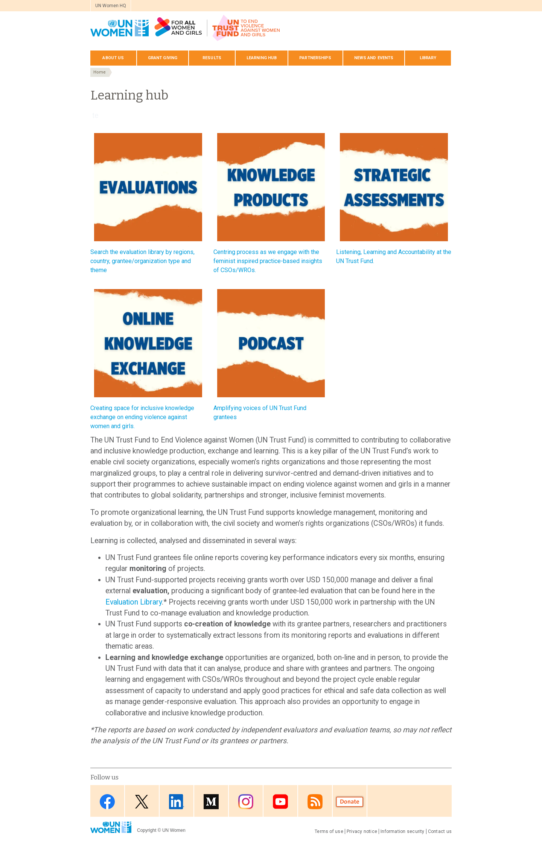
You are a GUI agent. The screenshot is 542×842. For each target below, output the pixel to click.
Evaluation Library (133, 602)
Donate (350, 801)
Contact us (440, 831)
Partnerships (315, 57)
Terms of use (329, 831)
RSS (315, 801)
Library (428, 57)
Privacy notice (362, 831)
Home (99, 72)
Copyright (146, 830)
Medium (211, 801)
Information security (403, 831)
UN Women (174, 830)
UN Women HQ (110, 5)
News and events (374, 57)
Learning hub (262, 57)
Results (211, 57)
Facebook (107, 801)
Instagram (246, 801)
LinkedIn (176, 801)
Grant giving (162, 57)
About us (113, 57)
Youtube (280, 801)
